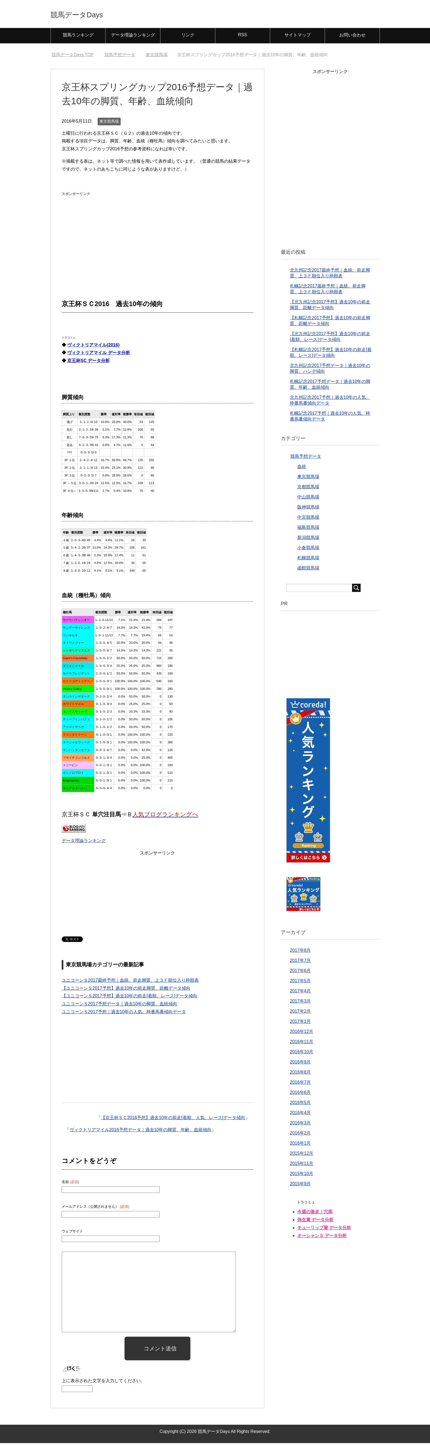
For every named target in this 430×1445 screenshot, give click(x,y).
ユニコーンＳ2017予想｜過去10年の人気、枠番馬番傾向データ (124, 1013)
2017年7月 (300, 962)
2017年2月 (300, 1013)
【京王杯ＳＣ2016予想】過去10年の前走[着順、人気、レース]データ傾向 (173, 1119)
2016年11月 (301, 1043)
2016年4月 (300, 1114)
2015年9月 (300, 1185)
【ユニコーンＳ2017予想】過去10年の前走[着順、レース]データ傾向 (129, 997)
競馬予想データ (305, 458)
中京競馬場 (308, 519)
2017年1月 (300, 1023)
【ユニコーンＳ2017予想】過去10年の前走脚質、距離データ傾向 (126, 990)
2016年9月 (300, 1064)
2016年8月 (300, 1074)
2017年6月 (300, 972)
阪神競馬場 (308, 509)
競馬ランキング (78, 37)
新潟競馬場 (308, 539)
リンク (187, 37)
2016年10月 (301, 1053)
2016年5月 (300, 1104)
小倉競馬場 (308, 549)
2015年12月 (301, 1155)
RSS (242, 36)
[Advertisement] (103, 234)
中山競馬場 (308, 498)
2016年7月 (300, 1084)
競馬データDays (86, 14)
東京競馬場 (109, 123)
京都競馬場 (308, 488)
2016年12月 (301, 1033)
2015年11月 (301, 1165)
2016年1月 (300, 1145)
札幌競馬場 (308, 559)
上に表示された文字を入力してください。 (103, 1382)
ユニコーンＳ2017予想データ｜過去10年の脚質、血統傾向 (119, 1005)
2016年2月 (300, 1135)
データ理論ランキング (133, 37)
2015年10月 (301, 1175)
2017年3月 (300, 1003)
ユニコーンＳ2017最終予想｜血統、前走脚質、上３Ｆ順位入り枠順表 (130, 982)
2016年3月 (300, 1124)
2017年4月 (300, 992)
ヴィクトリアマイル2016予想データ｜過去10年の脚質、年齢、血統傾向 (140, 1131)
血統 (301, 468)
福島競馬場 (308, 529)
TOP (73, 56)
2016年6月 (300, 1094)
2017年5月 (300, 982)
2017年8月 (300, 952)
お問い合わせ (352, 37)
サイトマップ (297, 37)
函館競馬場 (308, 570)
